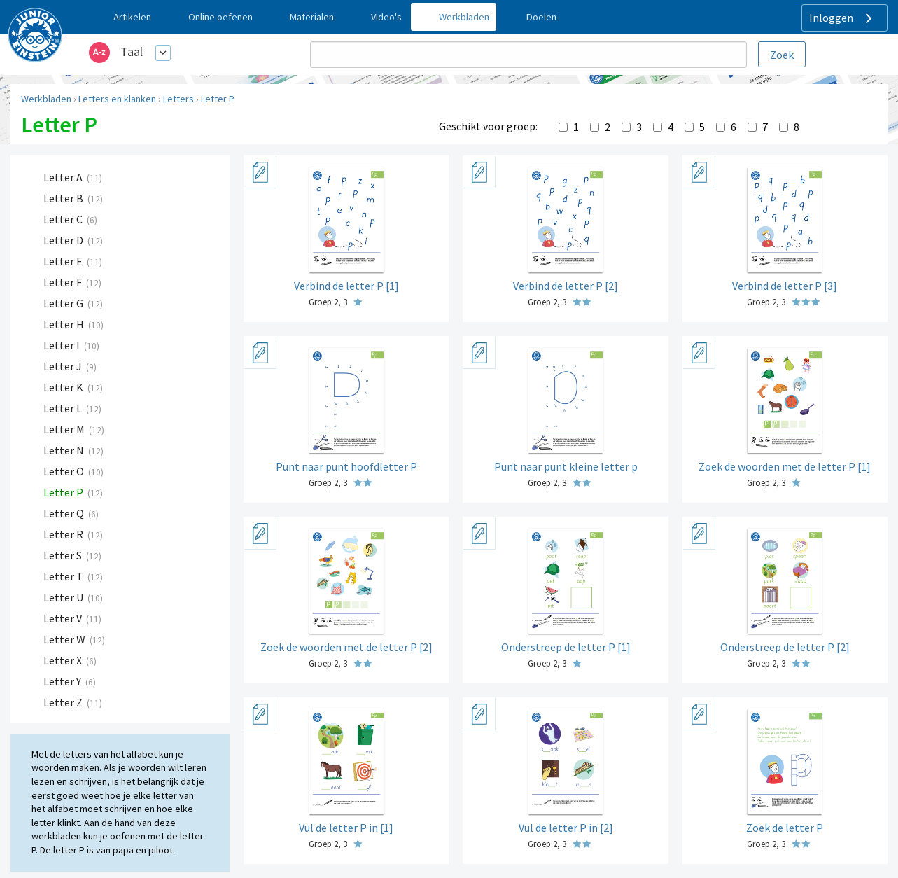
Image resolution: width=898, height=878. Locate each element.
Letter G (64, 303)
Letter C (64, 219)
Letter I (62, 345)
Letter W (65, 639)
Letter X (63, 660)
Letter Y (63, 681)
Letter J (63, 366)
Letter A (64, 177)
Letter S (63, 555)
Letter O (64, 471)
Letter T (64, 576)
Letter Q (64, 513)
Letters (178, 98)
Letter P (217, 98)
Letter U (64, 597)
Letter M (65, 429)
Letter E (64, 261)
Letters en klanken (117, 98)
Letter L (63, 408)
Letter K (64, 387)
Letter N (64, 450)
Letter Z (64, 702)
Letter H (64, 324)
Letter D (64, 240)
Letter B (64, 198)
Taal (131, 51)
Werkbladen (46, 98)
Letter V (63, 618)
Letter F (63, 282)
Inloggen (842, 18)
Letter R (64, 534)
